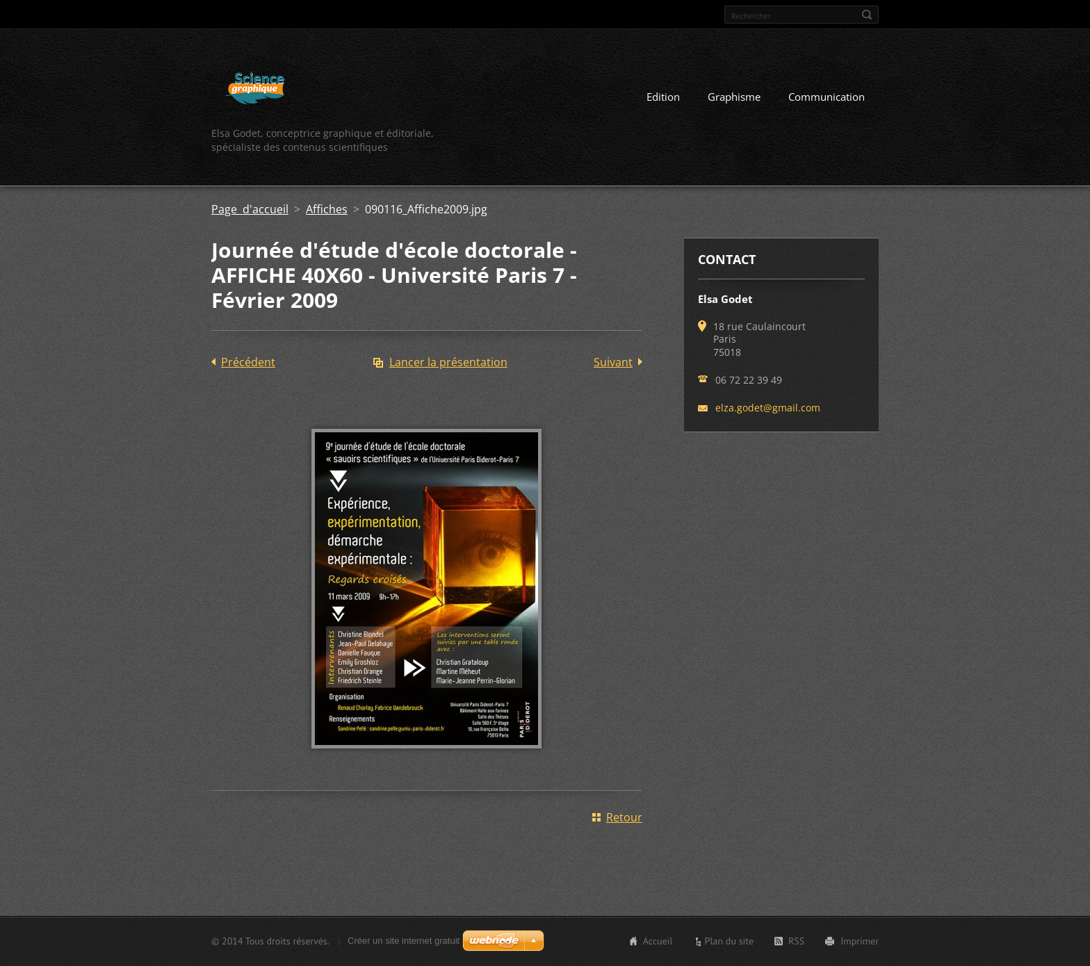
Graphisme (734, 97)
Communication (826, 97)
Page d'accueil (249, 209)
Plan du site (729, 941)
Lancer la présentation (448, 362)
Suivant (613, 362)
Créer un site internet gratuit (403, 940)
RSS (796, 941)
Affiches (327, 209)
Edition (663, 97)
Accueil (658, 941)
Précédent (248, 362)
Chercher (867, 14)
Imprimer (859, 941)
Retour (624, 817)
